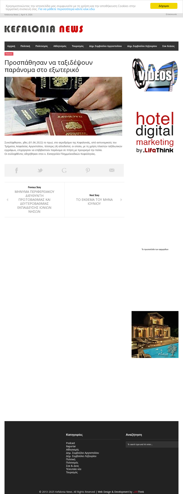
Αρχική (11, 46)
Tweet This (40, 170)
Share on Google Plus (64, 170)
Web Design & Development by (121, 491)
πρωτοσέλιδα (149, 249)
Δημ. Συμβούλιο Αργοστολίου (105, 46)
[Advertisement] (154, 278)
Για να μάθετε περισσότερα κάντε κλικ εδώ (66, 9)
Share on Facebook (16, 170)
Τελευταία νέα (73, 469)
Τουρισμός (78, 46)
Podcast (70, 443)
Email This (112, 170)
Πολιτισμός (42, 46)
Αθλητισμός (60, 46)
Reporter (71, 446)
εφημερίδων (163, 249)
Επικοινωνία (171, 14)
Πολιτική (25, 46)
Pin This (88, 170)
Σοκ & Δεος (168, 46)
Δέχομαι (164, 6)
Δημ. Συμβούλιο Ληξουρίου (142, 46)
